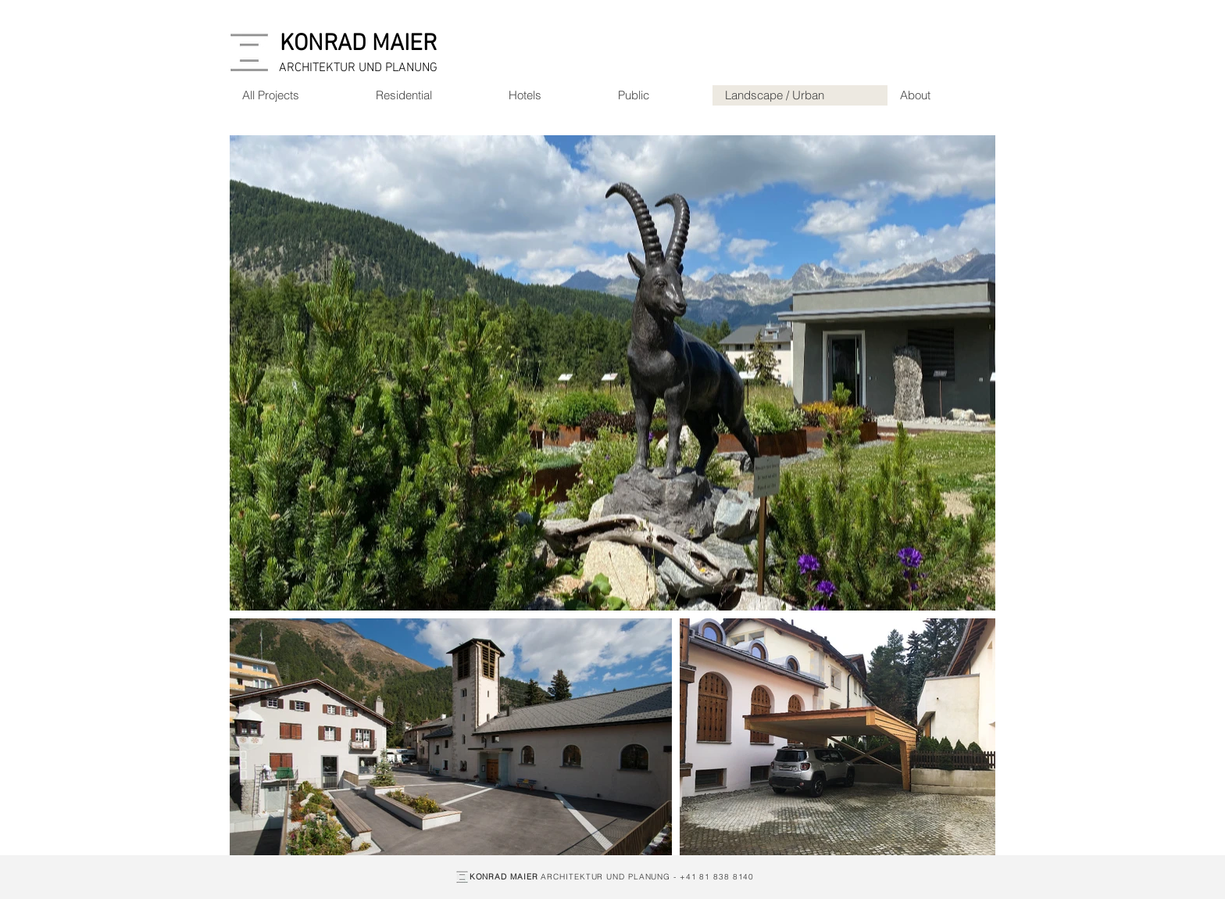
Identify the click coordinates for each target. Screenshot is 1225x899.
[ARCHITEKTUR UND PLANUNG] (358, 68)
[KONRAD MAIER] (358, 44)
